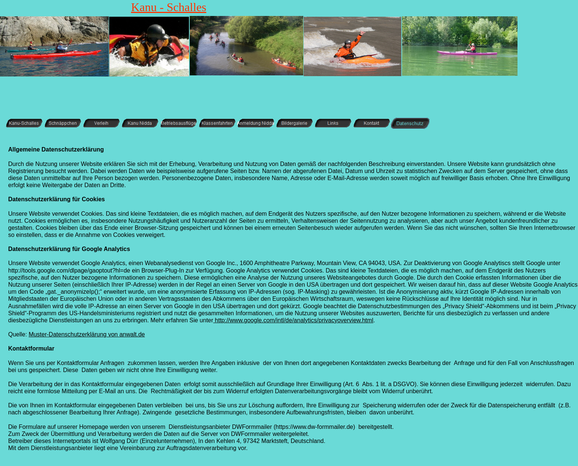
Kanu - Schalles (168, 7)
